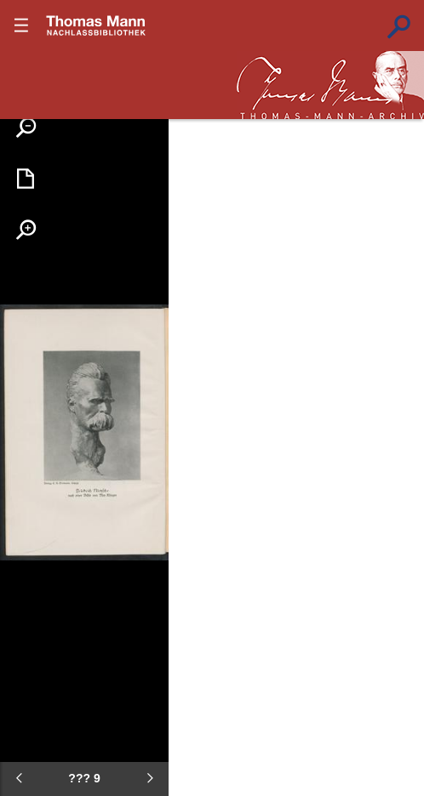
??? (96, 25)
